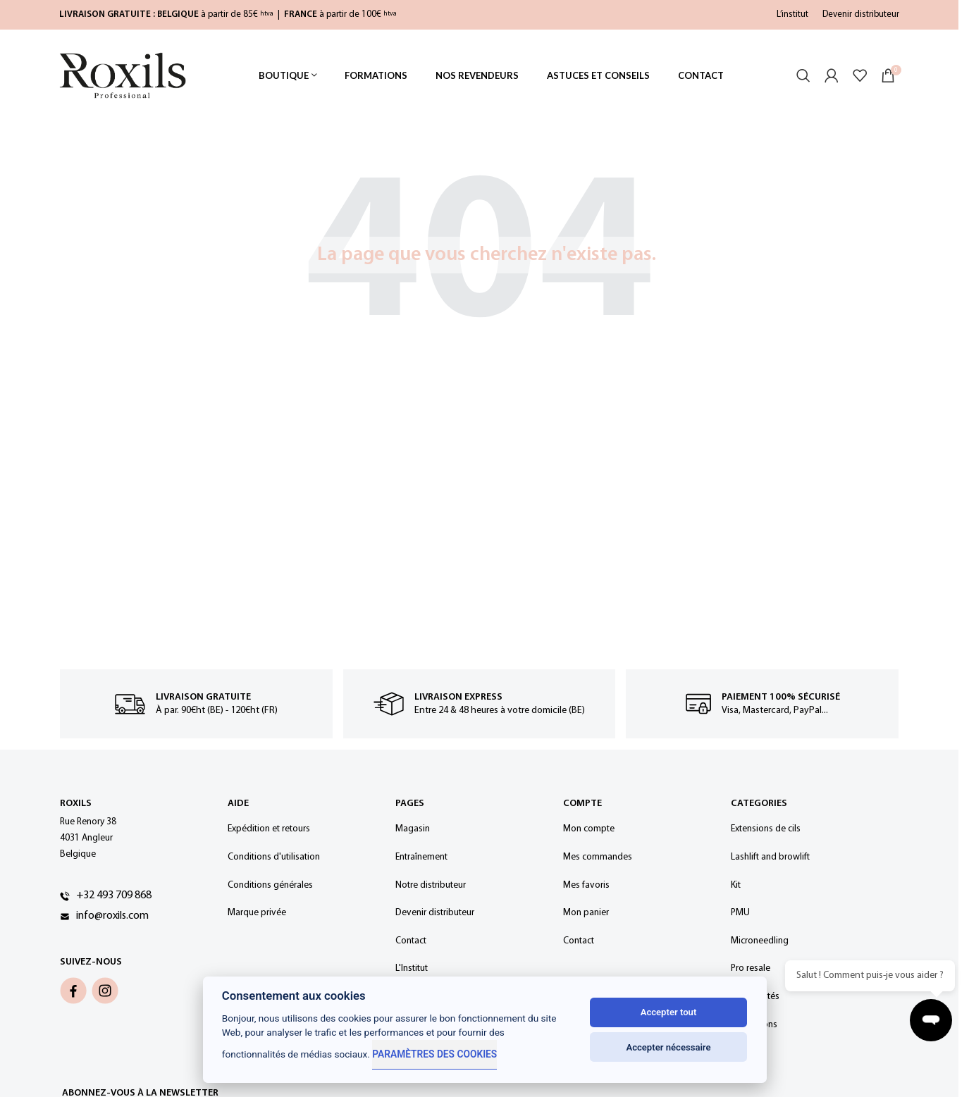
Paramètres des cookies (433, 1054)
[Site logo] (122, 80)
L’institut (792, 14)
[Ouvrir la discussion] (934, 1023)
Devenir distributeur (860, 14)
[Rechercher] (803, 81)
